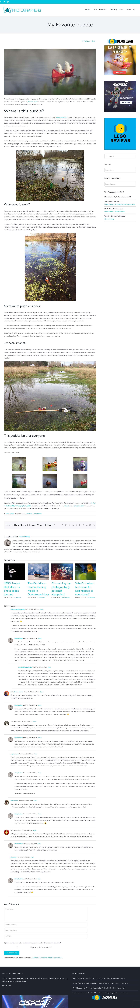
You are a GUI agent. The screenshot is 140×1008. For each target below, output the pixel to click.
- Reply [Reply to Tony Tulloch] (34, 721)
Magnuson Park (61, 117)
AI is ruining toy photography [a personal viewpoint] (60, 589)
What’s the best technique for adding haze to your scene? (85, 589)
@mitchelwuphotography (17, 609)
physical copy (78, 506)
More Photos (108, 204)
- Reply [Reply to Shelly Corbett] (39, 638)
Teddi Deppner (78, 988)
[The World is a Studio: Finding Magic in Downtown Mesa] (38, 564)
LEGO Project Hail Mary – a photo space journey (12, 589)
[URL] (45, 936)
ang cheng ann (15, 754)
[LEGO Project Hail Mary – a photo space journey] (14, 564)
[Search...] (120, 156)
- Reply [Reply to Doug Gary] (32, 857)
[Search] (106, 156)
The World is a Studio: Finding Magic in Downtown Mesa (105, 978)
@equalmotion (120, 211)
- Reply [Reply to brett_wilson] (34, 830)
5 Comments (41, 597)
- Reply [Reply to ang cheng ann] (35, 754)
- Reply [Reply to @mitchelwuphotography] (41, 609)
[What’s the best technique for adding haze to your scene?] (86, 564)
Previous (87, 41)
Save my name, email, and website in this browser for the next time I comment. (33, 943)
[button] (134, 9)
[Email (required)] (45, 930)
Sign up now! (6, 985)
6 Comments (91, 597)
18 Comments (66, 597)
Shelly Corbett (10, 513)
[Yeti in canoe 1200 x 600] (50, 72)
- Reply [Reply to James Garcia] (35, 800)
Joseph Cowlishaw (79, 983)
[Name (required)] (45, 924)
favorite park (32, 102)
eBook (66, 506)
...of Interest (29, 513)
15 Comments (38, 513)
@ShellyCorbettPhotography (125, 204)
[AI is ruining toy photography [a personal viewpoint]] (62, 564)
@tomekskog (109, 219)
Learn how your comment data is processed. (47, 958)
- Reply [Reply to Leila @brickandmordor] (41, 692)
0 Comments (17, 597)
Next (93, 41)
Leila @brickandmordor (17, 692)
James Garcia (14, 800)
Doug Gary (13, 857)
